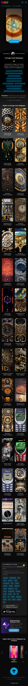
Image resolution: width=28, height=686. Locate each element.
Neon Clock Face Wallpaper (7, 314)
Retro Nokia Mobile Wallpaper (20, 464)
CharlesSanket (18, 53)
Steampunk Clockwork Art (20, 494)
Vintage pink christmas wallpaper (14, 78)
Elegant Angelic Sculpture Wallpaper (20, 524)
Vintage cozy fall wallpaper (14, 76)
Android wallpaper (14, 571)
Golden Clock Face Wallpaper (20, 134)
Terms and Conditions (19, 677)
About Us (10, 677)
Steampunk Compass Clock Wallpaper (21, 344)
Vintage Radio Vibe (7, 523)
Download (14, 41)
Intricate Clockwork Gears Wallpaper (20, 374)
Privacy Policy (10, 679)
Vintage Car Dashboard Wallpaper (20, 254)
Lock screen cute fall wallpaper (14, 88)
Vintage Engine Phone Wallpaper (21, 554)
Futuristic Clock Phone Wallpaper (21, 284)
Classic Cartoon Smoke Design (7, 464)
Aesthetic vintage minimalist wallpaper (14, 73)
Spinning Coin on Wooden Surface (20, 404)
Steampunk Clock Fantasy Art (20, 314)
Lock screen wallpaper (8, 83)
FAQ (16, 679)
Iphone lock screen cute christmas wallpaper (14, 91)
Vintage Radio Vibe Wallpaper (7, 554)
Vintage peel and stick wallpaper (14, 81)
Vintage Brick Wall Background (7, 284)
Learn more (14, 630)
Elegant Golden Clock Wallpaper (7, 254)
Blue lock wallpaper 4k (20, 83)
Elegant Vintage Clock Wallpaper (7, 134)
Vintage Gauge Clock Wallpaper (7, 344)
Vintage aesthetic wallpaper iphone (14, 71)
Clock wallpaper (17, 6)
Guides (19, 679)
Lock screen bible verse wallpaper (14, 86)
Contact (4, 677)
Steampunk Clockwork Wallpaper (7, 194)
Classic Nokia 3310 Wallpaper (7, 494)
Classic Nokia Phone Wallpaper (21, 434)
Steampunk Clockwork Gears (20, 164)
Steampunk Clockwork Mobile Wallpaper (7, 374)
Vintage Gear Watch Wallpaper (7, 404)
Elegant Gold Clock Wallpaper (20, 194)
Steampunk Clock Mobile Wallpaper (7, 224)
